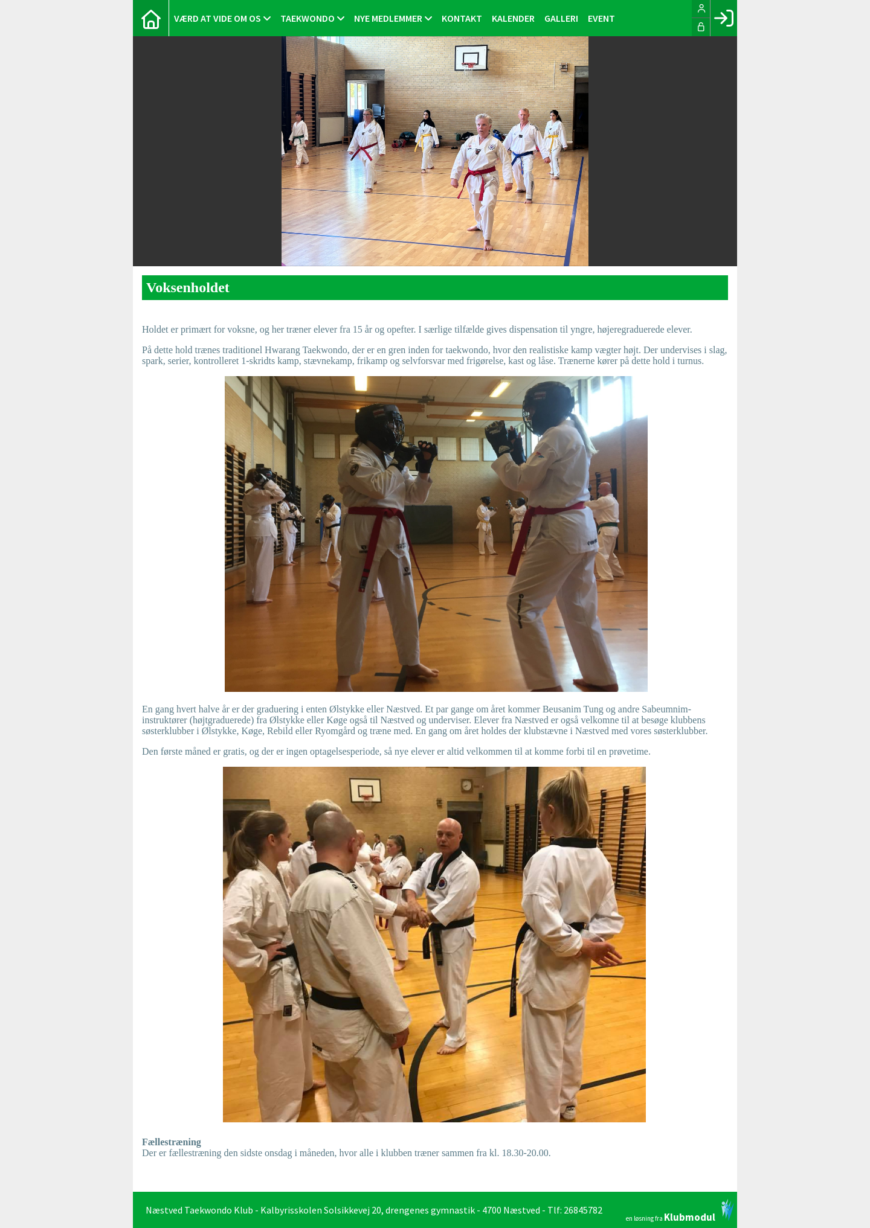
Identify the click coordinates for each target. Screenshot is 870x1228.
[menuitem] (151, 18)
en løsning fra (680, 1210)
